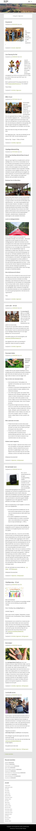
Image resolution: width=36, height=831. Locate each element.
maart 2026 (7, 785)
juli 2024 (7, 800)
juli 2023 (7, 816)
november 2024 (8, 797)
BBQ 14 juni (8, 97)
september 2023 (8, 812)
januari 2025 (8, 795)
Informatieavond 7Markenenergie (12, 772)
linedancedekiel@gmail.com (14, 83)
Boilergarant (14, 569)
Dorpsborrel (8, 22)
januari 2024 (8, 807)
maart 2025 (7, 794)
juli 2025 (7, 789)
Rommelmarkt (8, 774)
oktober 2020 (8, 821)
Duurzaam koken (10, 353)
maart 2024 (7, 804)
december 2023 (8, 809)
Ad (21, 24)
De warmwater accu (11, 467)
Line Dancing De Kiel (11, 54)
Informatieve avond (9, 766)
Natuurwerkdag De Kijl (10, 776)
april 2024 (7, 802)
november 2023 (8, 810)
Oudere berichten (8, 754)
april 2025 (7, 792)
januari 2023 (8, 817)
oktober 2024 (8, 799)
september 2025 (8, 787)
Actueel (13, 48)
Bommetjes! (8, 643)
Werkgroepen (20, 460)
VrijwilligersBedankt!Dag (12, 149)
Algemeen (18, 48)
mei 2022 (7, 819)
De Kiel (6, 1)
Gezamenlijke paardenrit (10, 769)
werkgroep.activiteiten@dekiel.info (13, 338)
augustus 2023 (8, 814)
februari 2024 (8, 805)
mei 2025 (7, 790)
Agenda (7, 762)
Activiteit (14, 90)
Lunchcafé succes (10, 692)
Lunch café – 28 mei (11, 305)
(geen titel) (7, 767)
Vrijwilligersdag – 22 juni (12, 582)
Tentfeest (7, 764)
